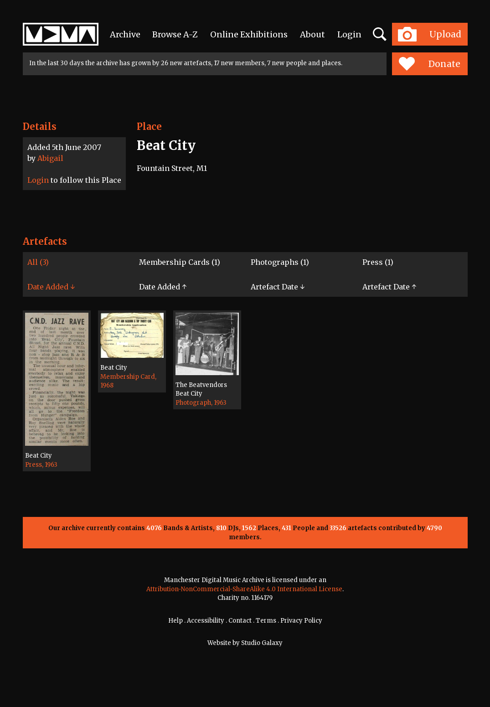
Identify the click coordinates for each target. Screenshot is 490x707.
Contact (240, 620)
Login (349, 34)
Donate (429, 64)
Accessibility (205, 620)
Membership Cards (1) (179, 262)
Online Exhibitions (249, 34)
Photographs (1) (280, 262)
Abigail (50, 158)
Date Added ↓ (51, 286)
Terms (266, 620)
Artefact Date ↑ (389, 286)
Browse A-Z (175, 34)
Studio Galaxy (262, 643)
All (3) (38, 262)
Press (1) (377, 262)
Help (175, 620)
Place (149, 126)
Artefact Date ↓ (277, 286)
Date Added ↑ (162, 286)
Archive (125, 34)
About (312, 34)
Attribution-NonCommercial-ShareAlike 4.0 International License (244, 589)
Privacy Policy (301, 620)
